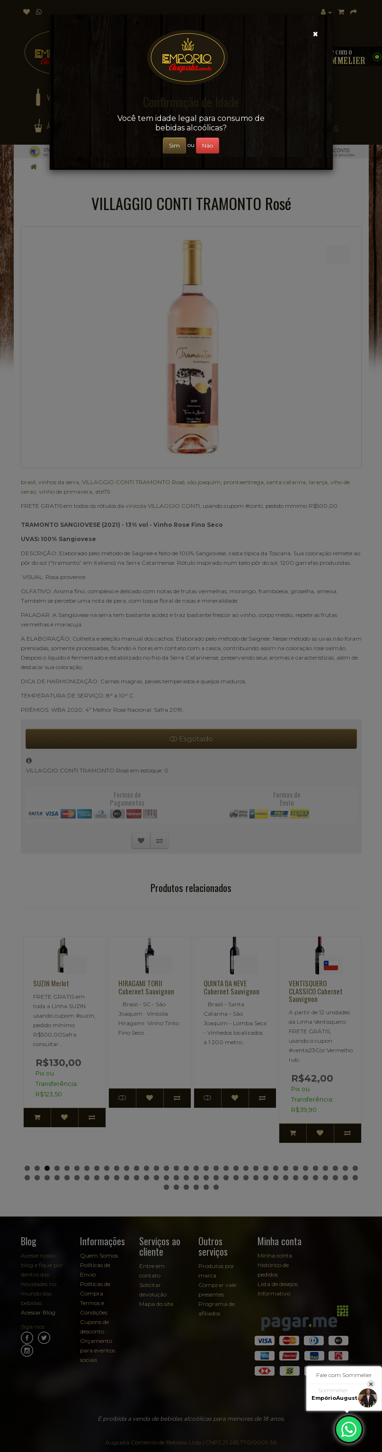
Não (207, 145)
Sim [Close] (174, 145)
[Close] (315, 34)
